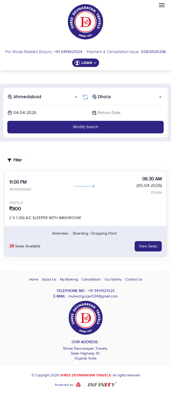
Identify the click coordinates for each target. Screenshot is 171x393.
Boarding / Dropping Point (95, 233)
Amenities (60, 233)
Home (33, 279)
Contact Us (133, 279)
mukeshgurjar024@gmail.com (93, 296)
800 (16, 209)
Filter (15, 160)
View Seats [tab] (148, 246)
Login (89, 63)
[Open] (76, 97)
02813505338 (153, 52)
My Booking (69, 279)
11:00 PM (18, 182)
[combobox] (43, 96)
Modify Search (85, 127)
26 (11, 246)
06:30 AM (152, 179)
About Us (49, 279)
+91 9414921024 (68, 52)
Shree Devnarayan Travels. (86, 375)
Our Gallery (113, 279)
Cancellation (91, 279)
